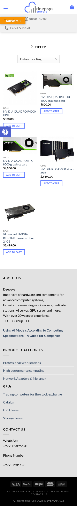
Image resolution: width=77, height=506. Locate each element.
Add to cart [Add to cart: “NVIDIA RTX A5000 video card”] (51, 183)
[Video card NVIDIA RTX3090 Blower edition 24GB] (20, 211)
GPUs (7, 386)
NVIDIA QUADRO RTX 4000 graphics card (55, 98)
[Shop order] (38, 59)
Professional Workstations (22, 363)
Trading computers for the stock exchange (32, 394)
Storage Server (13, 418)
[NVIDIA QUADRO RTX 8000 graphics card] (20, 145)
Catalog (39, 39)
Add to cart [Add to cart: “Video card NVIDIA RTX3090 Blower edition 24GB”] (14, 252)
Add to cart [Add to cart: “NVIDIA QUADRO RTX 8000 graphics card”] (14, 174)
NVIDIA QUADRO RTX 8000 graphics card (18, 162)
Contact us (39, 494)
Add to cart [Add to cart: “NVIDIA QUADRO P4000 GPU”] (14, 125)
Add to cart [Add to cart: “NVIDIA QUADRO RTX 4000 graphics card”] (51, 111)
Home (22, 39)
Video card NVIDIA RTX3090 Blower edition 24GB (18, 238)
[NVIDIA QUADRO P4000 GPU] (20, 88)
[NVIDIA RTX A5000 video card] (57, 149)
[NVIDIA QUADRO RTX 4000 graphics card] (57, 80)
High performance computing (23, 370)
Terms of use (60, 491)
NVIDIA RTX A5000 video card (57, 171)
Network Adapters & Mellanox (24, 378)
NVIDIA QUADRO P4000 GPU (19, 113)
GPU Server (11, 410)
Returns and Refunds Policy (27, 491)
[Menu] (5, 7)
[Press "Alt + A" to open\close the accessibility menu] (5, 131)
